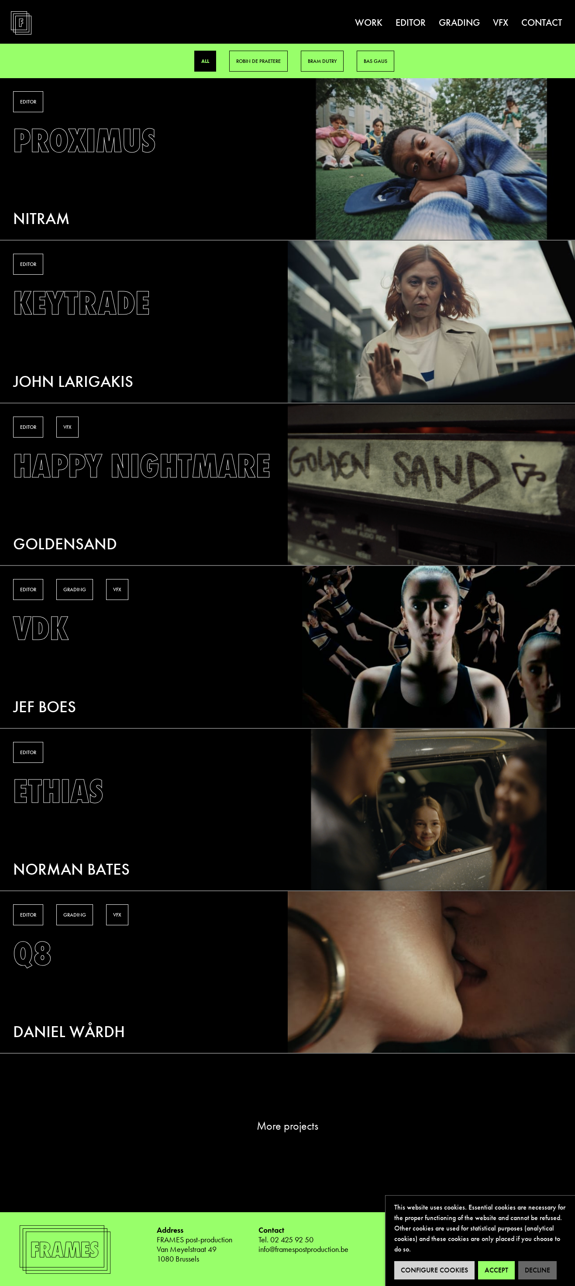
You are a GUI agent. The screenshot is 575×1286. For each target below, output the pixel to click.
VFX (500, 22)
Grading (459, 22)
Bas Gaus (375, 61)
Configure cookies (434, 1270)
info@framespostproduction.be (303, 1249)
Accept (496, 1270)
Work (368, 22)
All (205, 61)
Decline (537, 1270)
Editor (411, 22)
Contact (541, 22)
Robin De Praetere (258, 61)
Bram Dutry (322, 61)
